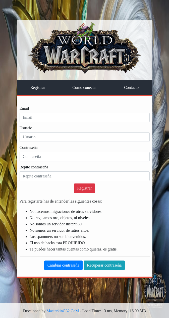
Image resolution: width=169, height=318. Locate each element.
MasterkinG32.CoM (62, 311)
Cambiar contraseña (63, 265)
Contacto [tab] (131, 87)
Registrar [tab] (37, 87)
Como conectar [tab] (84, 87)
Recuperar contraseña (104, 265)
